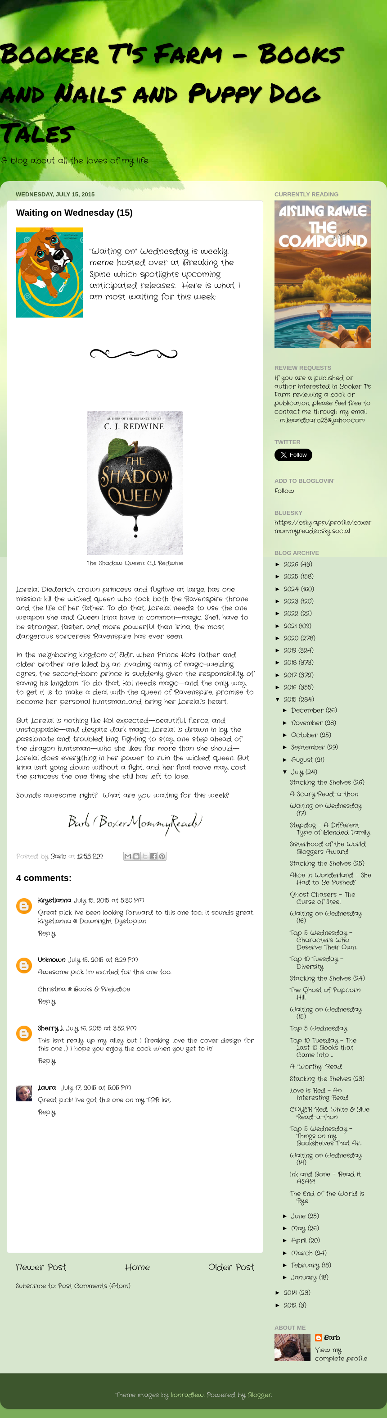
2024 (292, 589)
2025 (292, 577)
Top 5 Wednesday (318, 1028)
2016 (291, 687)
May (299, 1228)
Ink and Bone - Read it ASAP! (325, 1178)
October (305, 735)
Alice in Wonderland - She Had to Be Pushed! (330, 879)
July (298, 772)
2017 (291, 675)
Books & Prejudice (102, 989)
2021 (291, 626)
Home (137, 1268)
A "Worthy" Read (316, 1067)
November (308, 723)
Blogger (259, 1395)
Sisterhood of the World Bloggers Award (328, 848)
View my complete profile (341, 1354)
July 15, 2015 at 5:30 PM (109, 900)
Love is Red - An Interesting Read (319, 1094)
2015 (291, 699)
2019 (291, 650)
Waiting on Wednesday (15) (326, 1013)
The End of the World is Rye (327, 1197)
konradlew (187, 1395)
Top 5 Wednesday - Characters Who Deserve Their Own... (323, 940)
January (305, 1277)
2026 (292, 564)
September (309, 747)
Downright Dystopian (112, 921)
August (303, 760)
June (299, 1216)
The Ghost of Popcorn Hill (325, 994)
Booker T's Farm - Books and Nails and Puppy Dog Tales (171, 92)
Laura (48, 1088)
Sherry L (50, 1028)
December (308, 710)
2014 (291, 1293)
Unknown (51, 960)
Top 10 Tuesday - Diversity (316, 963)
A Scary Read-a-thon (324, 794)
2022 (292, 613)
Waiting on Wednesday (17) (326, 810)
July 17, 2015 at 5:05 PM (96, 1088)
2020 (292, 638)
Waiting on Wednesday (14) (326, 1159)
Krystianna (54, 900)
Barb (332, 1338)
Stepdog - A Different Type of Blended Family (330, 829)
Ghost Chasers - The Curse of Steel (322, 898)
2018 (291, 663)
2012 (291, 1305)
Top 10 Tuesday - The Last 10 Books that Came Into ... (323, 1047)
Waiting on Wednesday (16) (326, 917)
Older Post (231, 1268)
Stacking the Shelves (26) (327, 782)
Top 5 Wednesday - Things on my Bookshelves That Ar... (325, 1136)
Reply (46, 933)
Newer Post (41, 1268)
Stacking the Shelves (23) (327, 1079)
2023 (292, 601)
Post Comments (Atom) (94, 1286)
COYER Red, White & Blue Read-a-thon (329, 1113)
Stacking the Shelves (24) (327, 978)
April (300, 1240)
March (303, 1253)
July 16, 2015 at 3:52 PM (101, 1028)
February (306, 1265)
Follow (284, 491)
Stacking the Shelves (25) (327, 863)
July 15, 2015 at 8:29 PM (103, 960)
